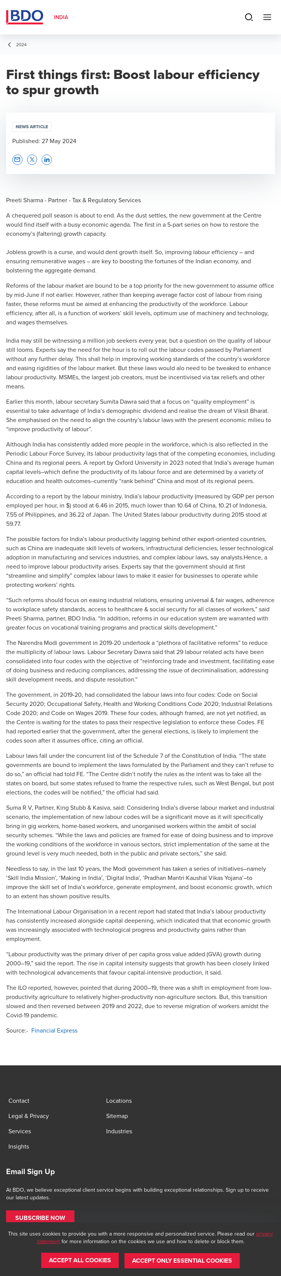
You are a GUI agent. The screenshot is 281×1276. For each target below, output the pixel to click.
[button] (17, 160)
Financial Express (54, 1030)
